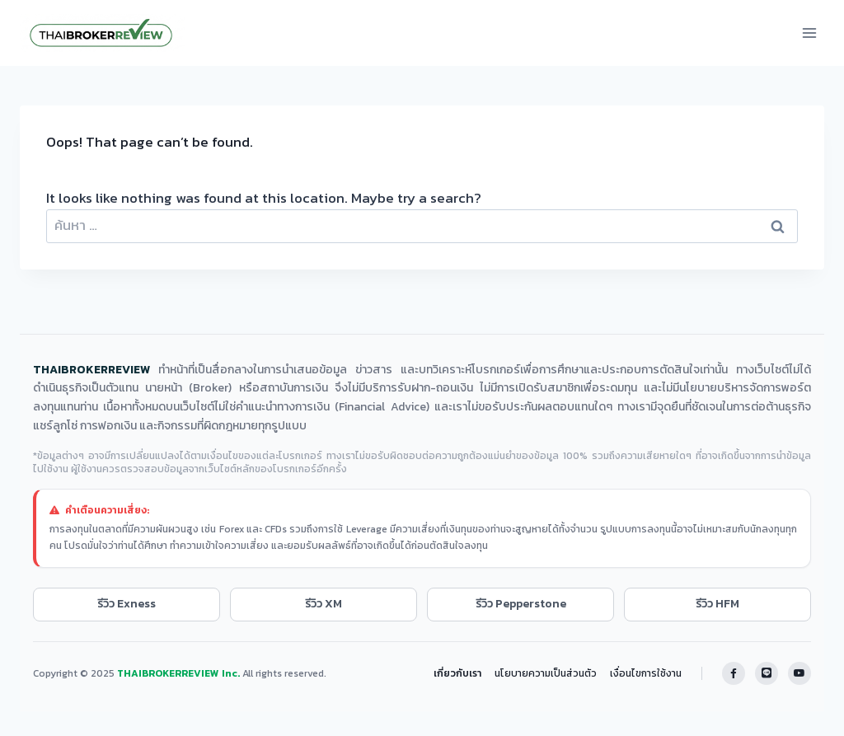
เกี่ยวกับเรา (457, 673)
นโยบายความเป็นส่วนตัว (546, 673)
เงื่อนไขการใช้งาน (646, 673)
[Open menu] (809, 32)
